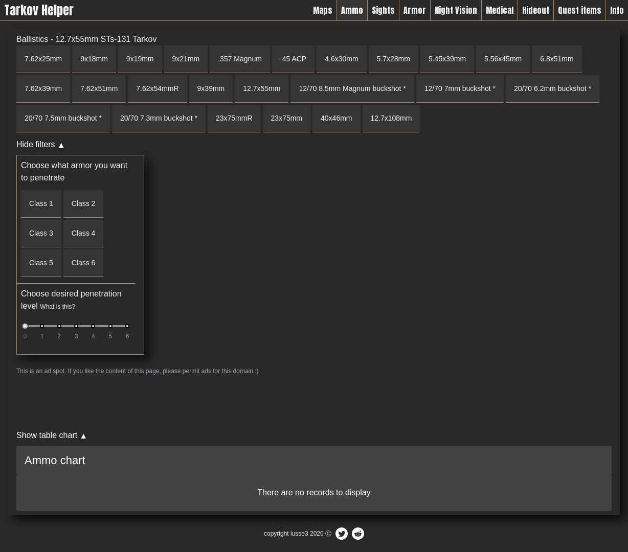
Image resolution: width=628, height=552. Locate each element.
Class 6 (84, 263)
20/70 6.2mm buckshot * (552, 88)
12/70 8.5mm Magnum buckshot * (352, 88)
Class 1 (41, 203)
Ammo (352, 10)
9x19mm (140, 59)
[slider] (25, 326)
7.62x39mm (43, 88)
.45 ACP (293, 59)
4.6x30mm (341, 59)
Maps (322, 10)
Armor (414, 10)
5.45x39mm (447, 59)
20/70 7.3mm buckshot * (158, 118)
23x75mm (286, 118)
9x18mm (94, 59)
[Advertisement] (314, 402)
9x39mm (211, 88)
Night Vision (456, 10)
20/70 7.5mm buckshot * (63, 118)
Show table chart (46, 435)
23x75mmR (234, 118)
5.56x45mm (503, 59)
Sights (383, 10)
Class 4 (84, 233)
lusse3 (299, 533)
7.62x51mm (99, 88)
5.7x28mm (393, 59)
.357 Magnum (240, 59)
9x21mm (186, 59)
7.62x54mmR (157, 88)
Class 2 (84, 203)
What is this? (57, 306)
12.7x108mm (391, 118)
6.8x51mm (556, 59)
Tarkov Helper (39, 10)
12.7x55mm (261, 88)
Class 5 (41, 263)
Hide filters (35, 144)
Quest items (579, 10)
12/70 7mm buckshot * (460, 88)
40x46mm (336, 118)
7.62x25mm (43, 59)
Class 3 (41, 233)
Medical (499, 10)
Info (617, 10)
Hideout (535, 10)
